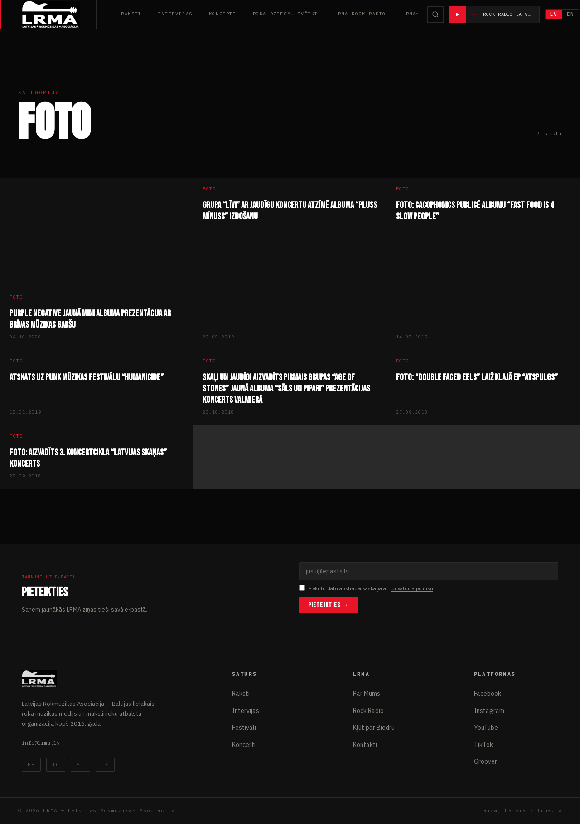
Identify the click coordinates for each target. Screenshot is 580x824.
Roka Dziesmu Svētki (285, 14)
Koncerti (223, 14)
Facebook (487, 693)
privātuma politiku (412, 588)
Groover (485, 761)
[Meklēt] (435, 14)
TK (105, 764)
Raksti (131, 14)
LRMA (409, 14)
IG (55, 764)
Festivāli (244, 727)
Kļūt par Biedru (374, 727)
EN (571, 14)
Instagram (489, 711)
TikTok (483, 745)
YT (80, 764)
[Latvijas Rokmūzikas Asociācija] (59, 14)
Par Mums (366, 693)
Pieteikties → (328, 605)
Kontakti (365, 745)
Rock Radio (368, 711)
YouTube (486, 727)
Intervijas (175, 14)
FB (31, 764)
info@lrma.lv (41, 742)
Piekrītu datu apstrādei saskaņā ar (366, 589)
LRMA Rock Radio (360, 14)
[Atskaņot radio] (458, 14)
